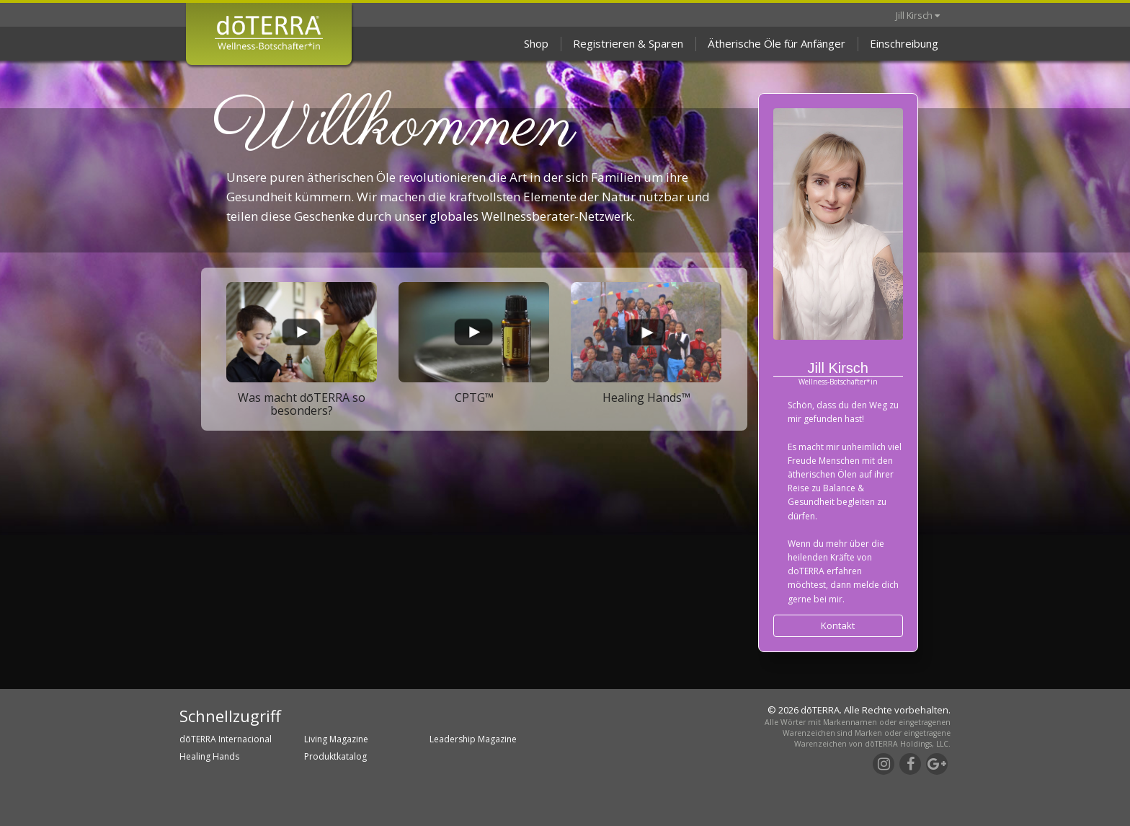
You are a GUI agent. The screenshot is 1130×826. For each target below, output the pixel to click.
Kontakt (838, 625)
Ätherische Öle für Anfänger (776, 43)
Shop (536, 43)
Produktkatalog (335, 756)
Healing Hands (209, 756)
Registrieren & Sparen (628, 43)
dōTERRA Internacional (225, 739)
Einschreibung (904, 43)
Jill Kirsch (918, 15)
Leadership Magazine (473, 739)
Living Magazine (336, 739)
